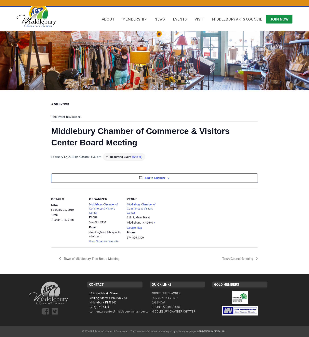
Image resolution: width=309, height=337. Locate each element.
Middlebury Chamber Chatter (173, 311)
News (159, 19)
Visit (199, 19)
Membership (134, 19)
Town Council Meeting (238, 258)
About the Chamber (166, 293)
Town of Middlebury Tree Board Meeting (91, 258)
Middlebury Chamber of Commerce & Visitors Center (103, 208)
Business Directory (166, 307)
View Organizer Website (104, 241)
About (108, 19)
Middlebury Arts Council (237, 19)
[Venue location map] (185, 216)
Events (180, 19)
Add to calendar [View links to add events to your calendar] (154, 178)
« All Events (60, 104)
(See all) (137, 156)
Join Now (279, 19)
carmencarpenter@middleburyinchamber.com (120, 311)
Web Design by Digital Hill (212, 331)
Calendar (159, 302)
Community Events (165, 298)
